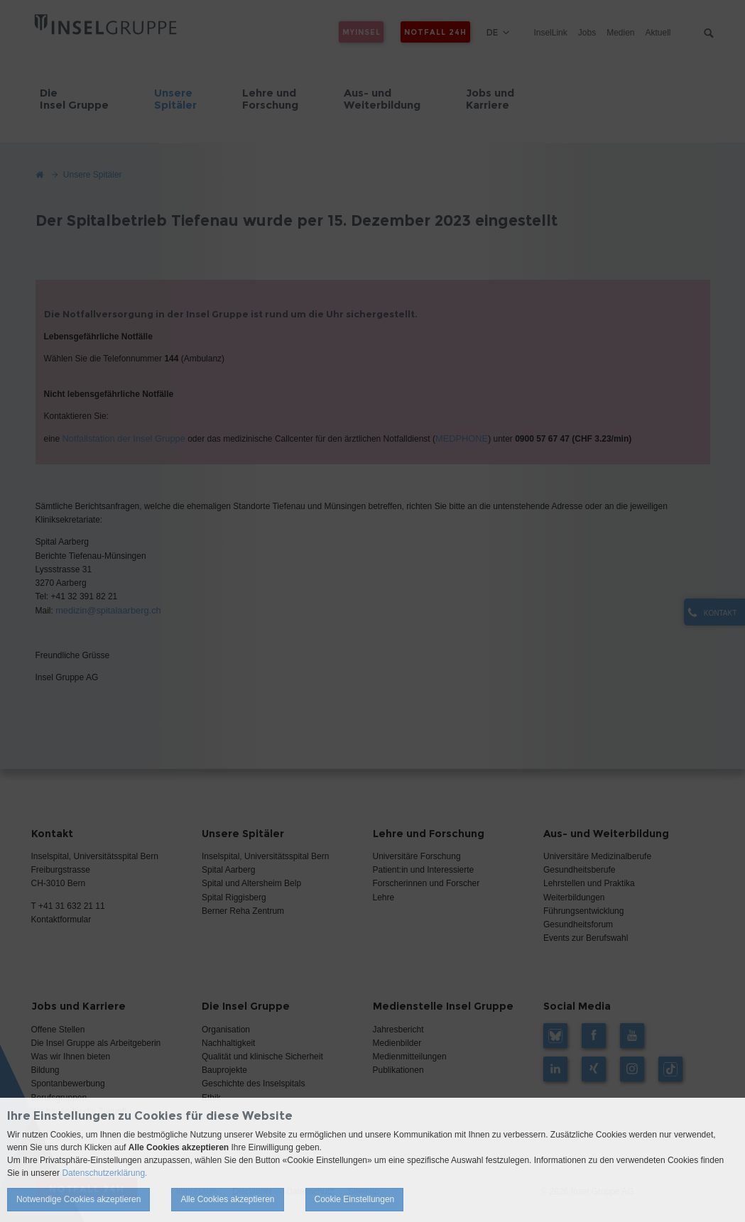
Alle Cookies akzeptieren (227, 1199)
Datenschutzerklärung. (104, 1173)
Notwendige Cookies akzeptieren (78, 1199)
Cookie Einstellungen (355, 1199)
